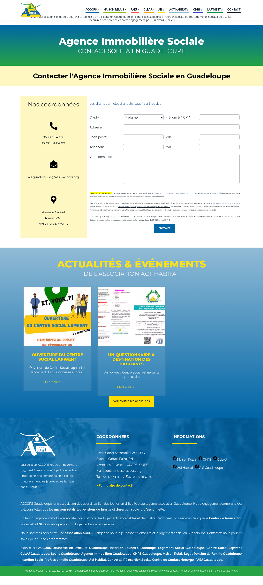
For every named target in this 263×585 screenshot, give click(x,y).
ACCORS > (92, 9)
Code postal (98, 144)
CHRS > (198, 9)
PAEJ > (135, 9)
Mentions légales (34, 579)
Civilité (94, 124)
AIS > (161, 9)
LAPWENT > (215, 9)
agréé (222, 579)
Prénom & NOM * (178, 124)
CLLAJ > (149, 9)
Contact (234, 9)
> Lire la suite (51, 390)
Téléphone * (98, 154)
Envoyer (165, 236)
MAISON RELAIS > (114, 9)
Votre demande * (102, 164)
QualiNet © (232, 579)
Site (216, 579)
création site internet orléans (196, 579)
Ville (169, 144)
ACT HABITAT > (179, 9)
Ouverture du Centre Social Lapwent (57, 366)
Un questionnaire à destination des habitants (131, 366)
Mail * (169, 154)
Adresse (95, 134)
